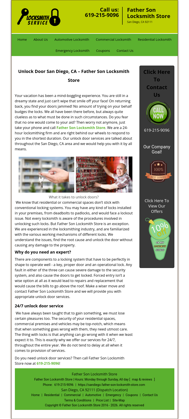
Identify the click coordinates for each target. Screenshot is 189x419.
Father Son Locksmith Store (80, 127)
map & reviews (142, 379)
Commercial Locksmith (113, 39)
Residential (52, 395)
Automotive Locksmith (71, 39)
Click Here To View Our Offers (157, 206)
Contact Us (125, 50)
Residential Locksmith (155, 39)
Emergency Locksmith (72, 50)
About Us (41, 39)
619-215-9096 (102, 14)
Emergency (113, 395)
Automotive (93, 395)
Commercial (72, 395)
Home (22, 39)
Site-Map (119, 400)
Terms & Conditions (77, 400)
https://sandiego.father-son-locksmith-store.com (111, 385)
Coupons (103, 50)
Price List (102, 400)
